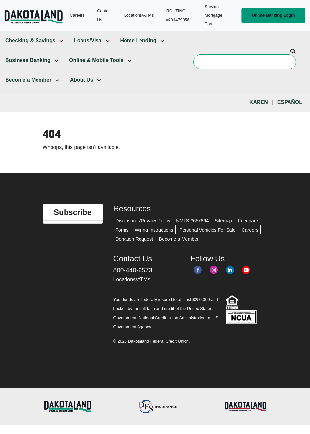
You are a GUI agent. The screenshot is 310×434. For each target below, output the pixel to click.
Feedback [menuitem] (248, 220)
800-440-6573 (133, 270)
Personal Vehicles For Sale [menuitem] (207, 229)
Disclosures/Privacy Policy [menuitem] (142, 220)
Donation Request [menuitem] (134, 239)
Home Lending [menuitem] (138, 40)
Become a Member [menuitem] (28, 79)
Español (289, 102)
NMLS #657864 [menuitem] (192, 220)
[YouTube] (246, 270)
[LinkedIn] (230, 270)
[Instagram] (213, 270)
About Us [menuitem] (81, 79)
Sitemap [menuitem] (223, 220)
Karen (258, 102)
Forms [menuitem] (122, 229)
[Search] (244, 61)
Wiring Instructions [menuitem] (154, 229)
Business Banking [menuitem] (28, 60)
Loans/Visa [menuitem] (87, 40)
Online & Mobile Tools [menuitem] (96, 60)
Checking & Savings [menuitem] (30, 40)
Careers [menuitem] (250, 229)
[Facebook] (197, 270)
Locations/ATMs (132, 279)
